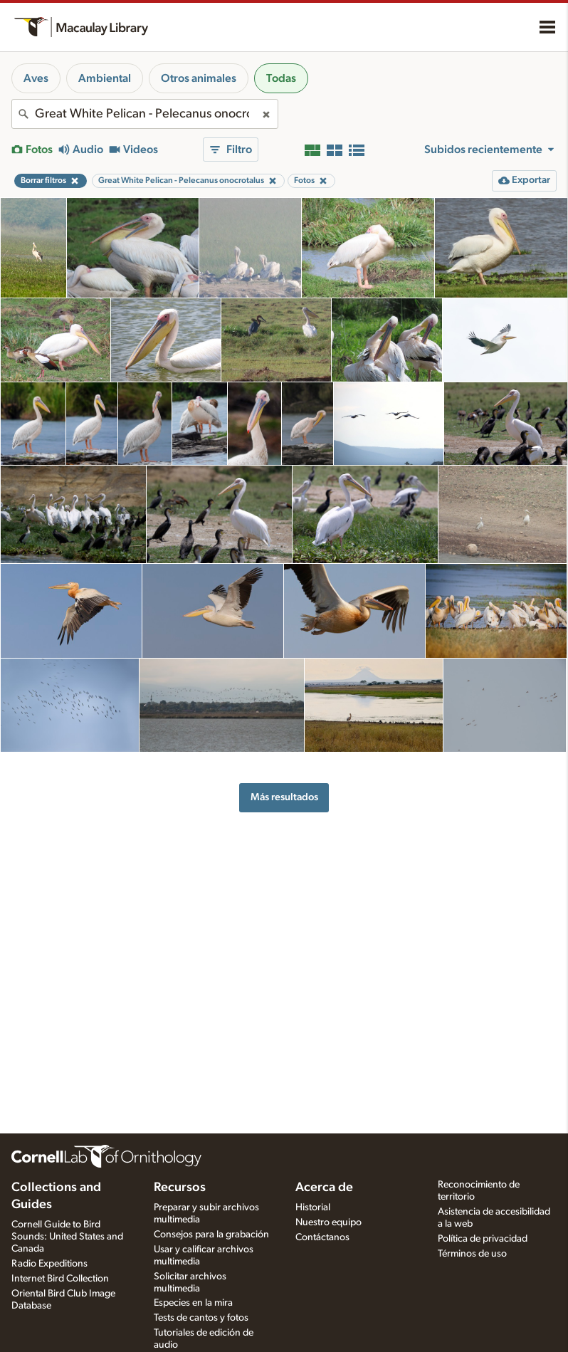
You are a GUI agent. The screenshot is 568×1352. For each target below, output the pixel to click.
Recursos (180, 1187)
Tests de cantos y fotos (201, 1318)
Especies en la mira (193, 1303)
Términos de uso (472, 1254)
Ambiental (104, 78)
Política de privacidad (482, 1239)
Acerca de (324, 1187)
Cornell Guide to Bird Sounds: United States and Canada (67, 1237)
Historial (312, 1207)
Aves (35, 78)
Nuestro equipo (328, 1222)
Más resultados (284, 797)
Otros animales (198, 78)
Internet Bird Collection (60, 1279)
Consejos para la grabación (211, 1235)
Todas (281, 78)
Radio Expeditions (49, 1264)
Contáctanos (322, 1237)
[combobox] (145, 114)
